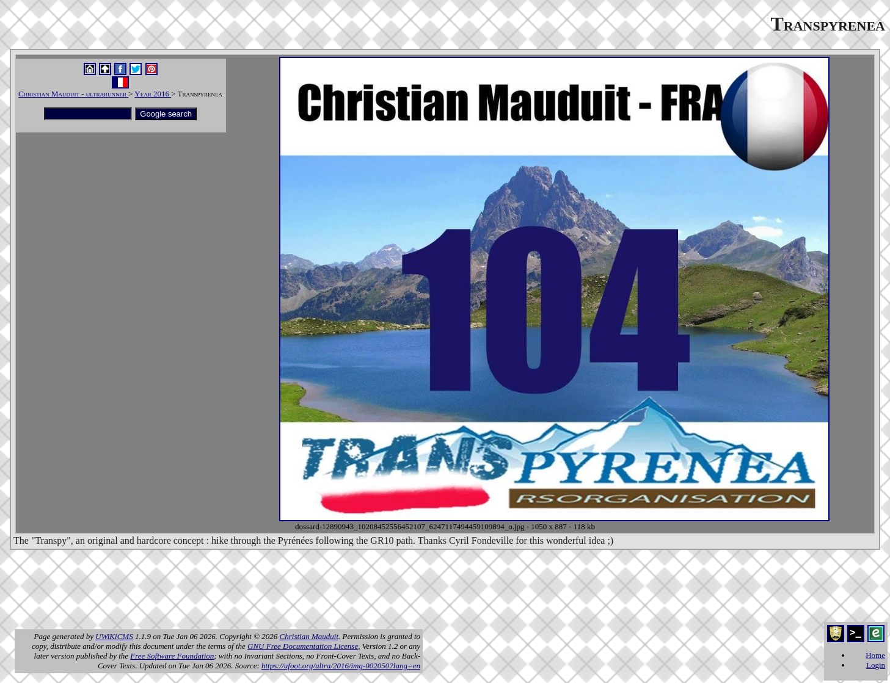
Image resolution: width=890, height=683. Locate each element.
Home (875, 655)
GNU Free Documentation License (302, 646)
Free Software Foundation (172, 655)
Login (875, 665)
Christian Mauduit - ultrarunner (73, 93)
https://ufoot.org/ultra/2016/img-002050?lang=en (340, 665)
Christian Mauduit (309, 636)
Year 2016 (152, 93)
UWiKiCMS (114, 636)
